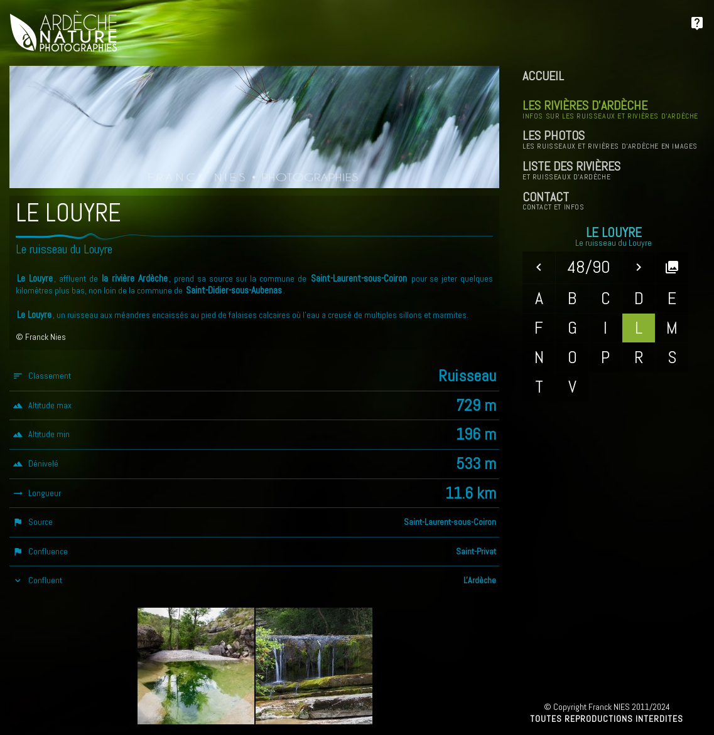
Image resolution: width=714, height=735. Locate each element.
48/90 (588, 267)
